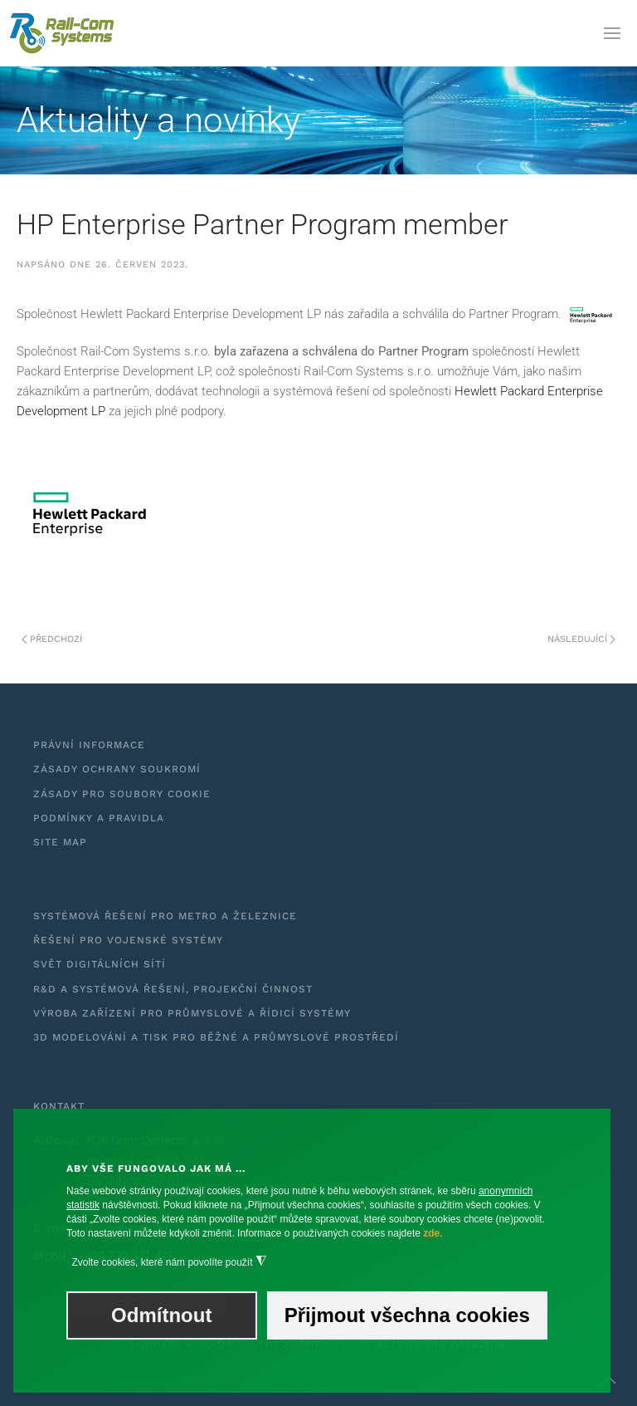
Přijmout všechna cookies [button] (407, 1315)
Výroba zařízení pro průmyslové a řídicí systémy (192, 1013)
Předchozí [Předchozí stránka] (52, 639)
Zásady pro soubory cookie (122, 794)
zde (431, 1233)
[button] (612, 33)
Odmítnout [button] (161, 1315)
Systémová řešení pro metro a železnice (165, 916)
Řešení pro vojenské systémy (128, 940)
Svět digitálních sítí (99, 964)
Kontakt (59, 1106)
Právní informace (89, 745)
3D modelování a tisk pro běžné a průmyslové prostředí (216, 1037)
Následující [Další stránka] (581, 639)
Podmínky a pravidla (98, 818)
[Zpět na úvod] (62, 33)
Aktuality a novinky (158, 120)
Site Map (60, 842)
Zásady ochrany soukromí (117, 769)
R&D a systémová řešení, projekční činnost (173, 989)
